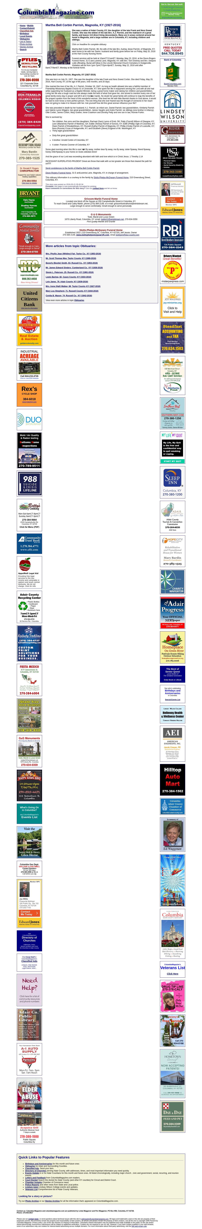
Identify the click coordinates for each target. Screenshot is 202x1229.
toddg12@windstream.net (112, 219)
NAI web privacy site (139, 1226)
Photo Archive (26, 44)
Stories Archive (26, 47)
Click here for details (29, 183)
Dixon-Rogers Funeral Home (58, 173)
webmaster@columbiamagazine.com (95, 1219)
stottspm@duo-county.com (127, 235)
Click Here (172, 973)
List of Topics (25, 41)
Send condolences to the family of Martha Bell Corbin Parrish (72, 168)
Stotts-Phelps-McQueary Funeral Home (111, 177)
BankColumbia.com (172, 84)
